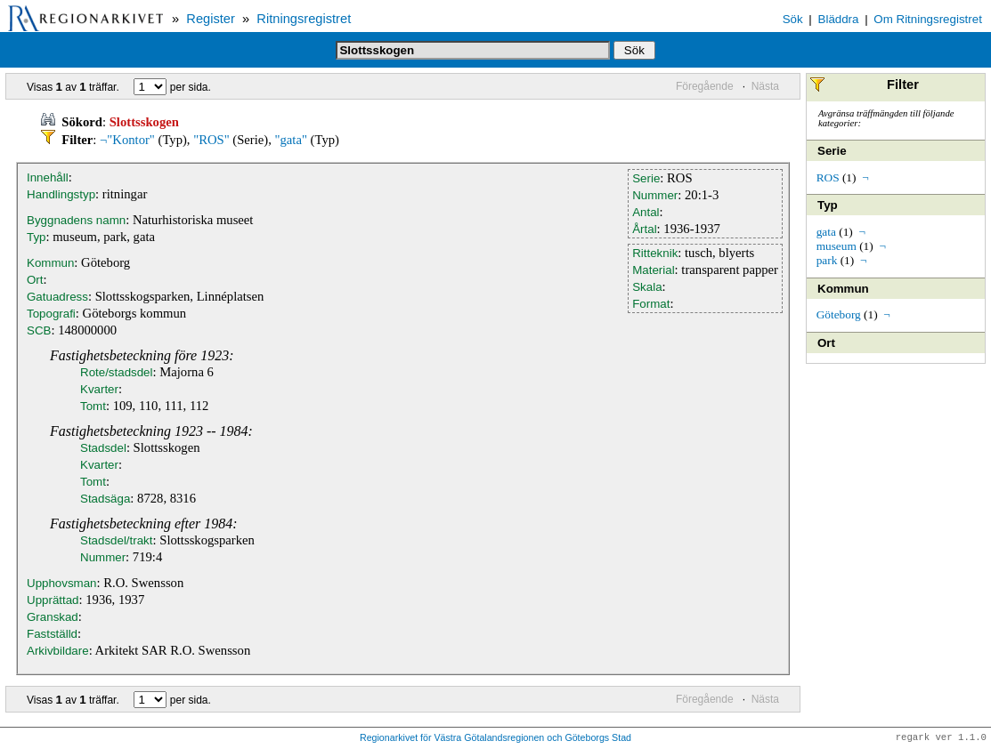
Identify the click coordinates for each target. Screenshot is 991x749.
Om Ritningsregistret (927, 19)
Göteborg (838, 314)
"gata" (291, 140)
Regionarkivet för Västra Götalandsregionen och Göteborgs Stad (495, 738)
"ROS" (211, 140)
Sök (793, 19)
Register (210, 19)
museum (836, 246)
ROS (828, 177)
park (827, 260)
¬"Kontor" (127, 140)
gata (826, 231)
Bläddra (838, 19)
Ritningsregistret (303, 19)
